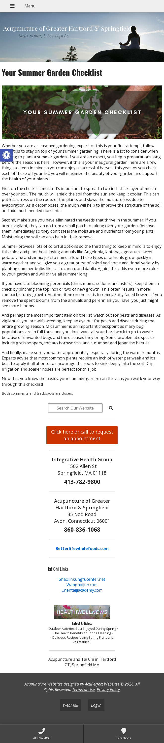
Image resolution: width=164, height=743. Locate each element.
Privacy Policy (108, 689)
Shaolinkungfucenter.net (82, 579)
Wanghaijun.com (82, 584)
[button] (6, 155)
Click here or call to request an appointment (82, 435)
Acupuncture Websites (44, 684)
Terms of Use (83, 689)
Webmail (70, 705)
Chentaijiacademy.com (82, 590)
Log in (96, 705)
